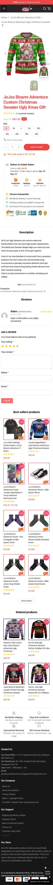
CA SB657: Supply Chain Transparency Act (20, 802)
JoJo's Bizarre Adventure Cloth (25, 17)
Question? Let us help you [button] (40, 882)
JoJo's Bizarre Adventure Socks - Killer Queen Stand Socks (38, 581)
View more (26, 601)
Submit (7, 401)
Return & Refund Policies (12, 823)
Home (4, 17)
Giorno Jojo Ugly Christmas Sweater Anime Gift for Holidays (38, 690)
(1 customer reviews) (25, 113)
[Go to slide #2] (34, 85)
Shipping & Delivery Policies (14, 815)
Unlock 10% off (47, 873)
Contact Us (7, 827)
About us (6, 786)
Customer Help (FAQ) (11, 831)
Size (5, 124)
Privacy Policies (9, 794)
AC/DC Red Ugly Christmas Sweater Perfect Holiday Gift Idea (39, 645)
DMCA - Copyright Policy (12, 798)
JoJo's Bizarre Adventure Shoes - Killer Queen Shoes (38, 490)
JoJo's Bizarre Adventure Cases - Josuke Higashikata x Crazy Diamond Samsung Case (12, 492)
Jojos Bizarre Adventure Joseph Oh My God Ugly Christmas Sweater (13, 690)
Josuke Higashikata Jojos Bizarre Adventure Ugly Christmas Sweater (38, 445)
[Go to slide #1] (19, 85)
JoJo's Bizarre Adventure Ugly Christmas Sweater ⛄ (25, 24)
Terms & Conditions (10, 790)
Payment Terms (9, 819)
